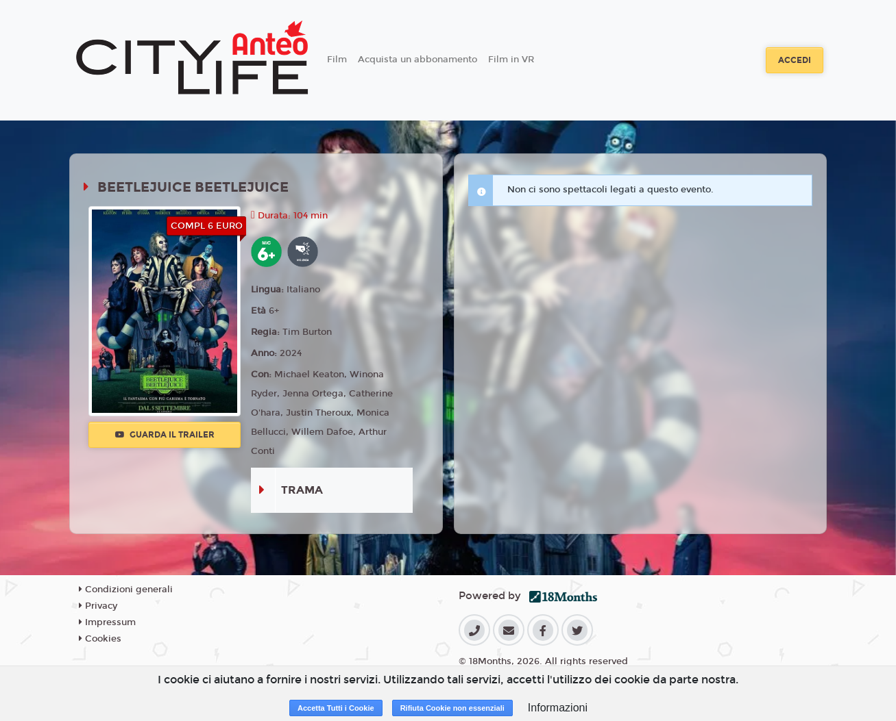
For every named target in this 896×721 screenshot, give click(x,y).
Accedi (794, 60)
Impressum (107, 622)
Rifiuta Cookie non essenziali (452, 708)
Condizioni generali (126, 589)
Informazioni (558, 707)
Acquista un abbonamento (417, 59)
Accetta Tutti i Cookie (336, 708)
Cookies (100, 638)
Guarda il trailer (165, 435)
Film (337, 59)
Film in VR (511, 59)
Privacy (98, 605)
